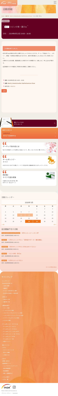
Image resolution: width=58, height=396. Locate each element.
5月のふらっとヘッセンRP (30, 233)
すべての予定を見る (51, 267)
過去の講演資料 (7, 368)
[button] (29, 135)
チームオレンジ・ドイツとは (10, 324)
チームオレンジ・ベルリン (9, 326)
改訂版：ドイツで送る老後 (9, 176)
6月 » (55, 224)
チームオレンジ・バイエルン (10, 329)
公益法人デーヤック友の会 (8, 3)
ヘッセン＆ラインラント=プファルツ (11, 233)
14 (29, 215)
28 (29, 221)
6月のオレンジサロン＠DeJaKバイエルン (22, 247)
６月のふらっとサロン (15, 260)
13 (21, 215)
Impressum (15, 393)
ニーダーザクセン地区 (8, 310)
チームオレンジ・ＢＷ (8, 339)
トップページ (6, 281)
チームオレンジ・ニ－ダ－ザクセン (11, 334)
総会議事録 (6, 371)
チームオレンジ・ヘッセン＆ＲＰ (11, 331)
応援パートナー (7, 341)
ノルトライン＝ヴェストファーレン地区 (12, 313)
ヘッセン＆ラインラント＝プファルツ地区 (13, 315)
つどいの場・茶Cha (14, 253)
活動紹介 (5, 288)
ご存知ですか (6, 355)
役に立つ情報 (6, 352)
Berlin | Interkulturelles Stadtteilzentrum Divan (21, 16)
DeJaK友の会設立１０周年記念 (10, 293)
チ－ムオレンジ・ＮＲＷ (9, 336)
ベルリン (5, 21)
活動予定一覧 (6, 302)
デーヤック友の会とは (11, 146)
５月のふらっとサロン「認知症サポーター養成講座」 (25, 240)
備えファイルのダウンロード (19, 123)
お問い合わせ (6, 361)
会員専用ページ (6, 363)
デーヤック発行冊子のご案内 (10, 290)
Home (3, 16)
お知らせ (4, 297)
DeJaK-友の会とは (7, 283)
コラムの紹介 (6, 377)
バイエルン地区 (7, 320)
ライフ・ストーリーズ (8, 350)
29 (37, 221)
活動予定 (7, 16)
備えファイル (6, 345)
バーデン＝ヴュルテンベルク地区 (11, 318)
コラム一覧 (5, 379)
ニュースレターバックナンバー (10, 366)
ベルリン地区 (6, 308)
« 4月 (3, 224)
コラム (4, 347)
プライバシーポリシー (6, 393)
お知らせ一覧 (6, 299)
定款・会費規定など (8, 373)
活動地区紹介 (6, 305)
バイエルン (4, 247)
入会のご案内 (6, 286)
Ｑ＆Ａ (4, 358)
